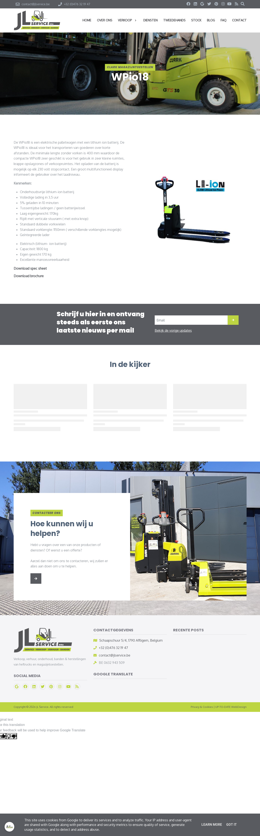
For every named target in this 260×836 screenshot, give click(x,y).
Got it (231, 825)
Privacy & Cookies (202, 707)
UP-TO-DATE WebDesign (231, 707)
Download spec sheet (30, 268)
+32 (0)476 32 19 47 (113, 648)
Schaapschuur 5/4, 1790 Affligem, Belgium (131, 640)
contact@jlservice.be (114, 655)
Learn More (211, 825)
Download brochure (29, 276)
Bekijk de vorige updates (173, 330)
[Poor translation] (11, 736)
